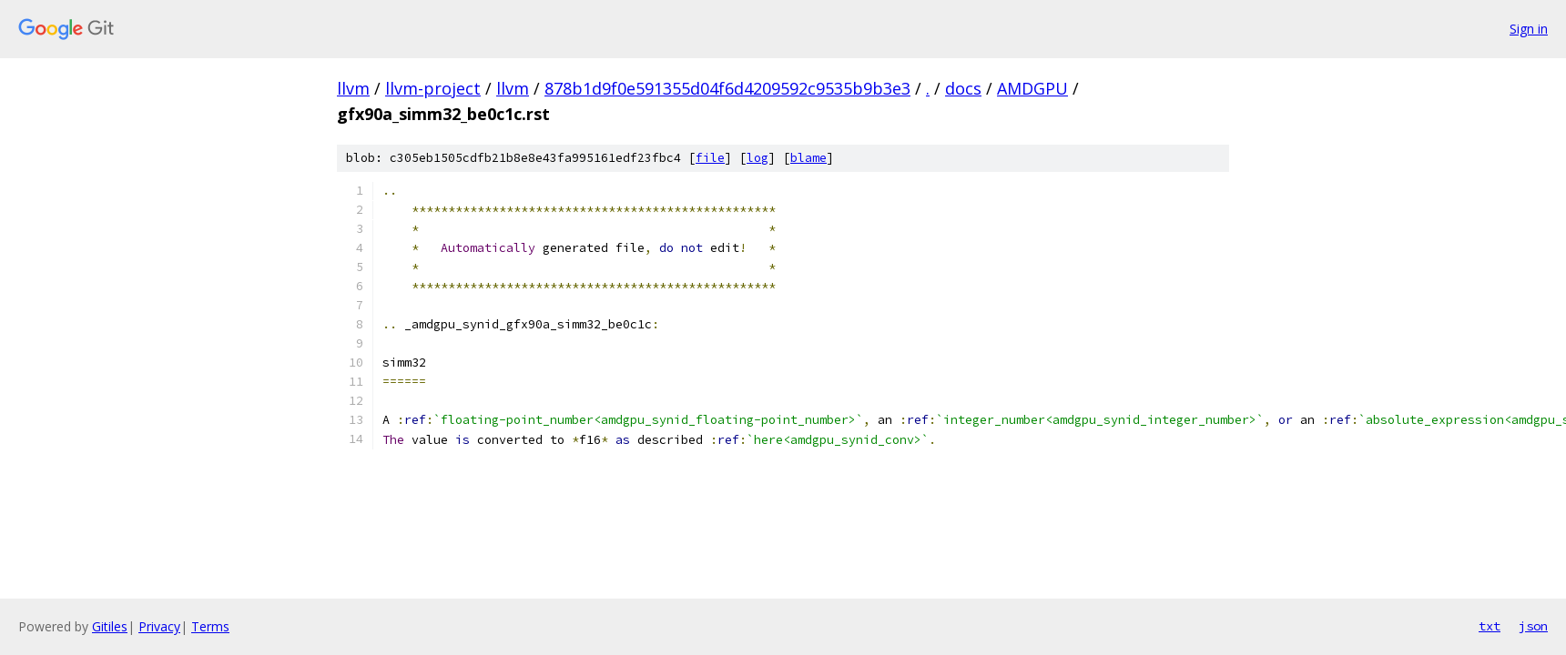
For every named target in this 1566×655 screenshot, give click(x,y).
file (710, 158)
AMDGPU (1032, 88)
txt (1489, 626)
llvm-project (433, 88)
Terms (210, 626)
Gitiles (109, 626)
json (1533, 626)
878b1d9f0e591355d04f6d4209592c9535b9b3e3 (727, 88)
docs (963, 88)
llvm (353, 88)
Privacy (159, 626)
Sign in (1529, 28)
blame (808, 158)
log (757, 158)
